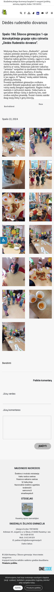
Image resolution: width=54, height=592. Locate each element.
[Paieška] (21, 13)
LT (47, 13)
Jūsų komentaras (11, 410)
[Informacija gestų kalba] (33, 13)
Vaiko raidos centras (27, 476)
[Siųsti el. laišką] (42, 13)
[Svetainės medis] (28, 13)
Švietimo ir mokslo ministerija (27, 474)
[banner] (4, 12)
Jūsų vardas (9, 393)
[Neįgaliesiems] (3, 240)
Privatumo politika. (9, 563)
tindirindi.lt (27, 488)
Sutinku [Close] (18, 588)
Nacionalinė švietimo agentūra (27, 485)
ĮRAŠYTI (43, 446)
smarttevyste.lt (27, 493)
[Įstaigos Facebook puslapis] (24, 13)
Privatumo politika (33, 588)
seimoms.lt (27, 490)
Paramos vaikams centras (27, 479)
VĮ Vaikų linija (27, 482)
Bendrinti (6, 363)
